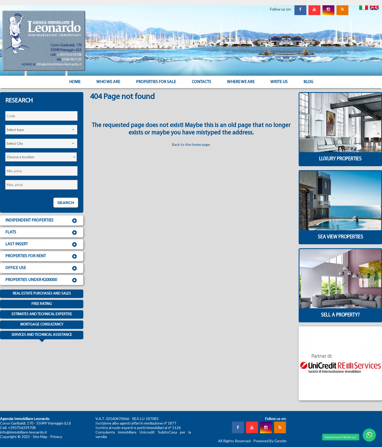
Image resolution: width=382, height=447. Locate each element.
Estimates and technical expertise (42, 314)
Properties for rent (41, 256)
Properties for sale (156, 82)
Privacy (56, 436)
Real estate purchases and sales (42, 294)
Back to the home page (191, 144)
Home (74, 82)
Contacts (201, 82)
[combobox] (41, 129)
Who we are (108, 82)
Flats (41, 233)
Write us (279, 82)
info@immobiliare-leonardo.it (59, 64)
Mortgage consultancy (41, 325)
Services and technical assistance (41, 336)
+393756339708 (69, 55)
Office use (41, 268)
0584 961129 (71, 60)
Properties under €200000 (41, 280)
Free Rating (41, 304)
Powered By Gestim (270, 441)
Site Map (40, 436)
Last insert (41, 245)
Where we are (240, 82)
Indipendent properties (41, 221)
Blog (308, 82)
